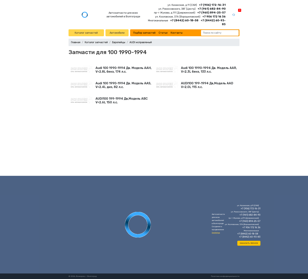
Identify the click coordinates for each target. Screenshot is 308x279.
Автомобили (117, 32)
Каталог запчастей (86, 32)
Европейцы (118, 42)
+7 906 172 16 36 (214, 16)
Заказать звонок (249, 243)
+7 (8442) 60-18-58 (184, 20)
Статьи (163, 32)
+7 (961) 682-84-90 (212, 8)
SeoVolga (216, 233)
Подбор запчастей (144, 32)
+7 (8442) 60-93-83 (249, 236)
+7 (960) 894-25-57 (211, 12)
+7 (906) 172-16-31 (212, 5)
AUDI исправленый (141, 42)
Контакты (176, 32)
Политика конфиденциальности (225, 276)
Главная (75, 42)
